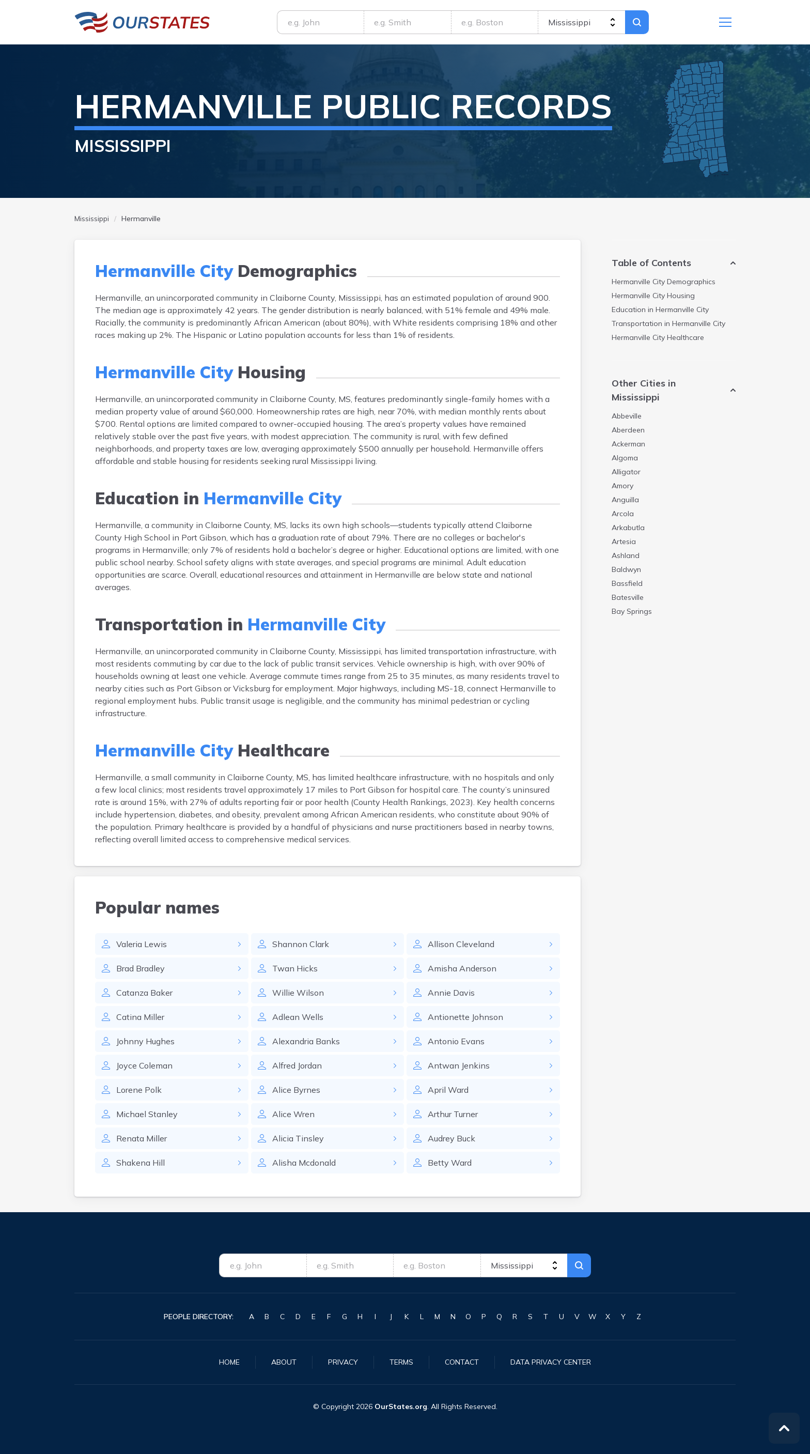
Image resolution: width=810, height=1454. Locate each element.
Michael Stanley (147, 1114)
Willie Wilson (298, 992)
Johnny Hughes (145, 1041)
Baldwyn (626, 569)
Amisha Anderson (462, 968)
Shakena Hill (140, 1162)
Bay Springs (632, 611)
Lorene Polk (139, 1090)
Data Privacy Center (550, 1362)
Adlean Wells (297, 1017)
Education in (660, 309)
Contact (462, 1362)
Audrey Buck (451, 1138)
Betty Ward (450, 1162)
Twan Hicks (295, 968)
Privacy (343, 1362)
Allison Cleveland (461, 944)
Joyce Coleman (144, 1065)
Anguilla (625, 499)
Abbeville (627, 416)
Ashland (626, 555)
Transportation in (668, 323)
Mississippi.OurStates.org (142, 22)
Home (229, 1362)
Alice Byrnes (296, 1090)
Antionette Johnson (465, 1017)
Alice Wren (293, 1114)
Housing (653, 295)
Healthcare (658, 337)
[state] (581, 22)
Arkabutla (628, 527)
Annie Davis (451, 992)
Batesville (628, 597)
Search (637, 22)
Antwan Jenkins (459, 1065)
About (284, 1362)
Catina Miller (140, 1017)
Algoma (625, 457)
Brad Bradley (140, 968)
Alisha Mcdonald (304, 1162)
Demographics (663, 281)
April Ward (448, 1090)
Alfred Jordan (297, 1065)
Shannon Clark (300, 944)
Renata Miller (141, 1138)
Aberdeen (628, 430)
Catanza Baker (144, 992)
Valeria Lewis (141, 944)
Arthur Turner (453, 1114)
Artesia (624, 541)
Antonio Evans (456, 1041)
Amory (622, 485)
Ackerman (628, 443)
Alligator (626, 471)
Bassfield (627, 583)
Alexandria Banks (306, 1041)
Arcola (623, 513)
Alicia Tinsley (298, 1138)
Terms (401, 1362)
